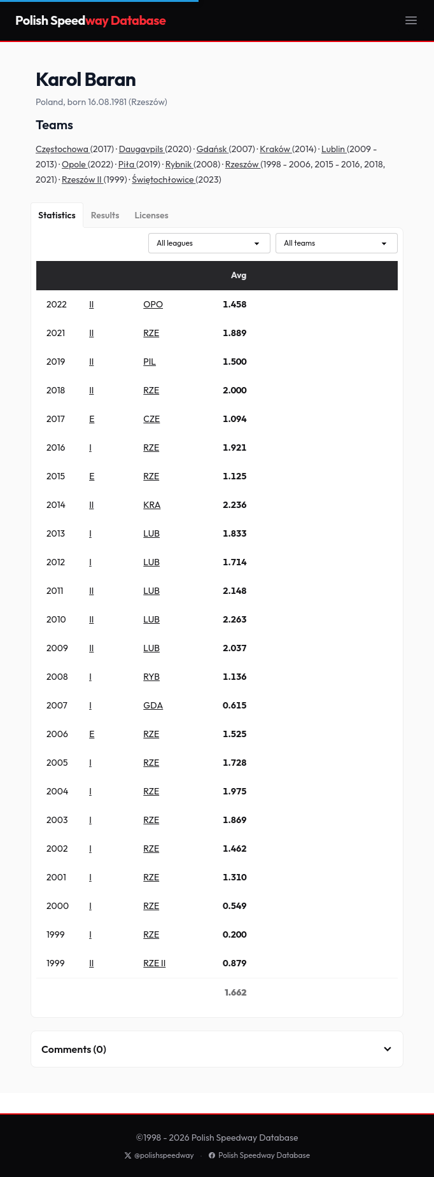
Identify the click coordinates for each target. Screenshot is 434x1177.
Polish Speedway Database (259, 1155)
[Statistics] (57, 215)
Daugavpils (142, 149)
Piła (127, 164)
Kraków (276, 149)
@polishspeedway (159, 1155)
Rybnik (179, 164)
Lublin (334, 149)
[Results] (105, 215)
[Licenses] (151, 215)
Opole (75, 164)
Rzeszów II (83, 179)
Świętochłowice (163, 179)
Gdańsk (213, 149)
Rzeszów (242, 164)
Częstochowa (63, 149)
